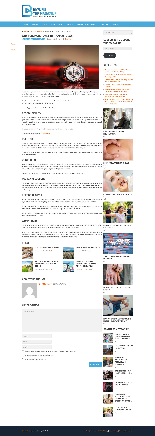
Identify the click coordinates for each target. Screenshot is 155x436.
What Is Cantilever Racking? (47, 248)
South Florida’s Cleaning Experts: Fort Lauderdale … (123, 336)
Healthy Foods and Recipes (86, 24)
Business (35, 24)
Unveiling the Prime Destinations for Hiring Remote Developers (86, 264)
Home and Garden (57, 24)
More (114, 24)
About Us (86, 431)
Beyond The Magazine (29, 431)
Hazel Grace (68, 39)
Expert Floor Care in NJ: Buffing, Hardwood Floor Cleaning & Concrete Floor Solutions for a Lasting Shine (119, 101)
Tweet (13, 44)
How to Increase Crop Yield (88, 248)
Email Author (59, 284)
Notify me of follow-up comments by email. (39, 355)
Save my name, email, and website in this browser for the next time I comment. (50, 351)
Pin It (13, 50)
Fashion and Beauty (28, 39)
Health (69, 24)
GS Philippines (45, 134)
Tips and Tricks (104, 24)
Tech (43, 24)
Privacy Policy (113, 431)
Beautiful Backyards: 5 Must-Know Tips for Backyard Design (47, 264)
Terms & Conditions (125, 431)
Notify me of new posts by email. (35, 359)
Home (26, 24)
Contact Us (93, 431)
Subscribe (109, 55)
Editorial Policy (103, 431)
